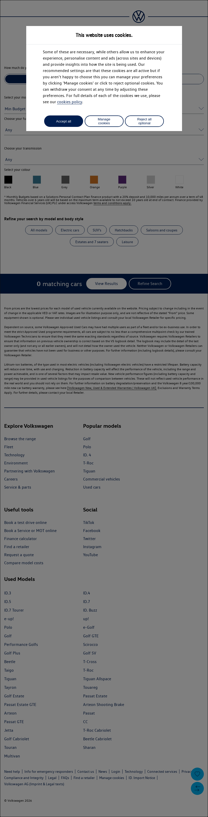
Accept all (63, 121)
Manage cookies (104, 121)
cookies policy (69, 101)
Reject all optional (144, 121)
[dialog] (104, 408)
